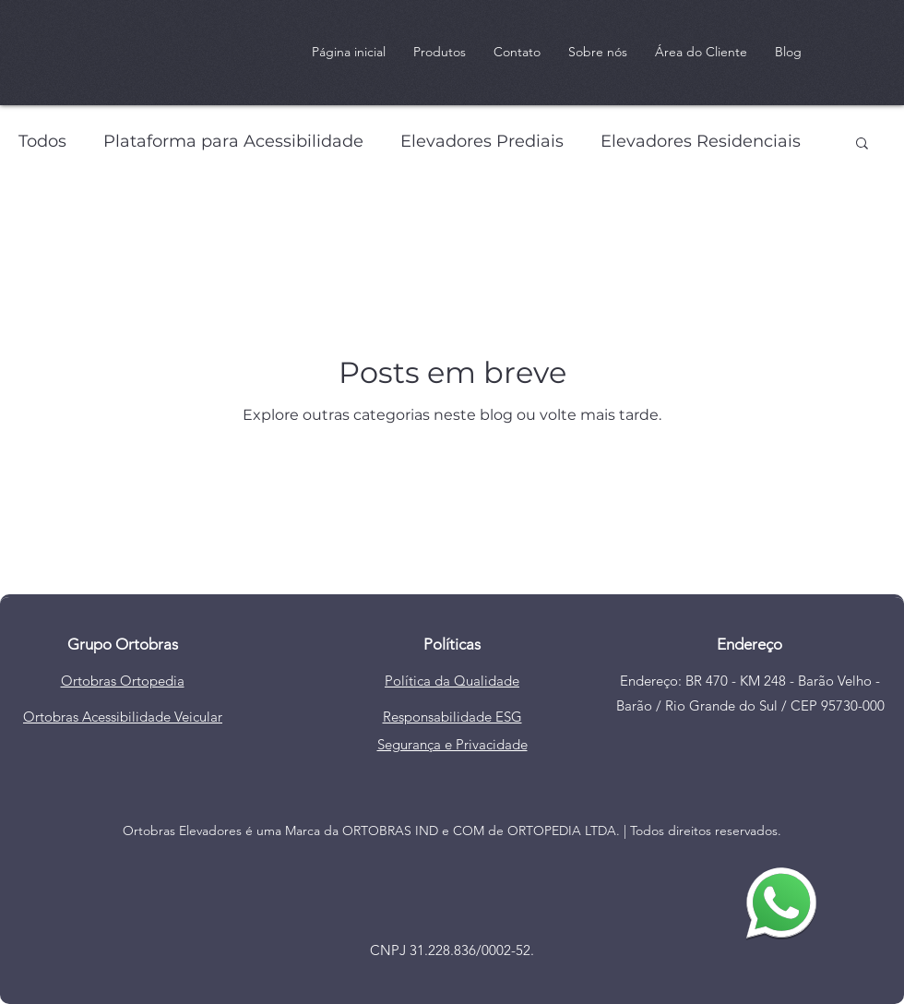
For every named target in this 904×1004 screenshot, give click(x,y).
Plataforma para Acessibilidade (233, 141)
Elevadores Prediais (482, 141)
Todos (42, 141)
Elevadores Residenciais (701, 141)
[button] (862, 144)
